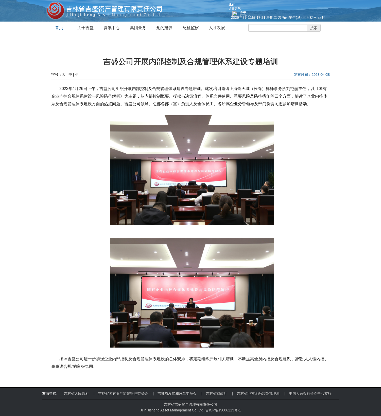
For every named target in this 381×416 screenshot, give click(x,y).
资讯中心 (111, 28)
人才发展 (217, 28)
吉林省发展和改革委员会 (177, 393)
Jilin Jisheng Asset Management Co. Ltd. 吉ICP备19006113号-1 (190, 410)
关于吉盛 (85, 28)
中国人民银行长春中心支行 (310, 393)
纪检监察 (191, 28)
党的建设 (164, 28)
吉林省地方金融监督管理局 (258, 393)
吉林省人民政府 (76, 393)
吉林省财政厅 (216, 393)
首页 (59, 28)
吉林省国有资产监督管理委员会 (123, 393)
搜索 (313, 28)
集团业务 (138, 28)
